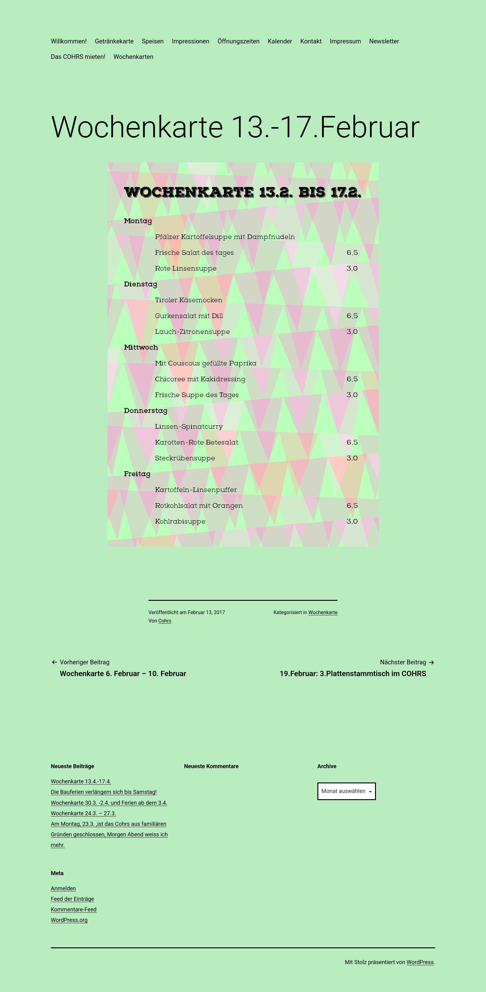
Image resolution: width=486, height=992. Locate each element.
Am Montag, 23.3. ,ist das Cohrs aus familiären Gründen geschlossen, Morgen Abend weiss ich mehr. (109, 834)
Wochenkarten (133, 56)
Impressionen (191, 41)
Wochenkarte (323, 612)
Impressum (345, 41)
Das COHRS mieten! (78, 56)
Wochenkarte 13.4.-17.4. (81, 781)
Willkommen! (69, 41)
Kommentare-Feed (74, 909)
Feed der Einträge (72, 899)
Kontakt (311, 41)
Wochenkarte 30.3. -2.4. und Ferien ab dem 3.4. (109, 802)
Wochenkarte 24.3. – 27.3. (83, 813)
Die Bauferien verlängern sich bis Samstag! (104, 792)
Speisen (153, 41)
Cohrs (164, 621)
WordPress (420, 962)
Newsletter (384, 41)
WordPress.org (69, 920)
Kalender (280, 41)
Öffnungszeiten (239, 41)
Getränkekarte (114, 41)
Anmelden (63, 888)
